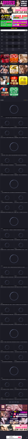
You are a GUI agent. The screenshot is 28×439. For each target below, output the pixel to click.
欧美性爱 (25, 39)
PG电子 (7, 33)
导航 (2, 49)
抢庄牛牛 (25, 34)
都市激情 (7, 45)
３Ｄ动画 (25, 36)
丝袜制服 (13, 37)
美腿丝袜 (7, 43)
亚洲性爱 (7, 39)
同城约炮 (7, 48)
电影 (2, 39)
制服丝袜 (7, 40)
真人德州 (13, 33)
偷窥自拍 (7, 42)
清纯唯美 (13, 43)
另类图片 (25, 43)
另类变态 (25, 40)
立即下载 (19, 437)
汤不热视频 (25, 48)
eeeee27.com (14, 28)
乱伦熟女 (19, 40)
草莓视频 (19, 48)
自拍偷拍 (13, 36)
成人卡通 (19, 39)
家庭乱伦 (13, 45)
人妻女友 (19, 45)
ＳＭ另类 (25, 37)
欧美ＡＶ (19, 36)
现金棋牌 (19, 34)
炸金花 (13, 34)
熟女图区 (19, 43)
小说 (2, 46)
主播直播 (19, 37)
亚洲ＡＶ (7, 36)
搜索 (26, 30)
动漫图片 (25, 42)
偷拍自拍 (13, 39)
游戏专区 (25, 33)
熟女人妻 (7, 37)
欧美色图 (19, 42)
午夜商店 (13, 48)
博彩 (2, 33)
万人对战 (19, 33)
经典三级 (13, 40)
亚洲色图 (13, 42)
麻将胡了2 (7, 34)
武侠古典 (25, 45)
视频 (2, 36)
